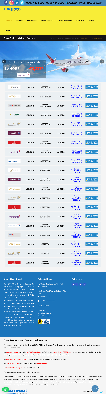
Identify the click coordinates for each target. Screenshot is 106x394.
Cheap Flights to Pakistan (70, 38)
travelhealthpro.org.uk (14, 368)
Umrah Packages (65, 20)
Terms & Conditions (44, 313)
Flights (9, 20)
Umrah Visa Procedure (45, 316)
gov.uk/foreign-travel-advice (16, 359)
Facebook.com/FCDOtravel (62, 352)
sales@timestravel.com (84, 2)
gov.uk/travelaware (13, 352)
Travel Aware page (12, 363)
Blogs (91, 20)
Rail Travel (32, 20)
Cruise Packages (47, 20)
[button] (5, 389)
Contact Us (41, 310)
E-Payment (81, 20)
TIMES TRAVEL (41, 363)
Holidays (19, 20)
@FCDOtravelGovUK (34, 352)
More (8, 30)
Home (52, 38)
